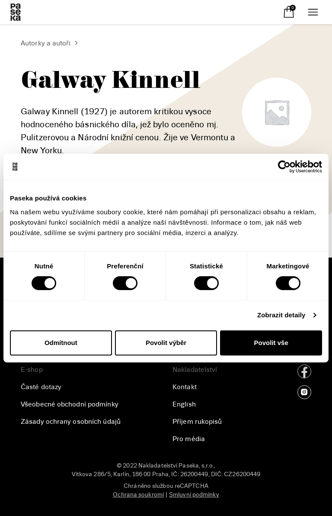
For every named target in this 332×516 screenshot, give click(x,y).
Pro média (188, 439)
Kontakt (184, 387)
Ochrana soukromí (138, 494)
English (184, 404)
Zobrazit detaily (281, 315)
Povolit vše (271, 342)
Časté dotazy (41, 387)
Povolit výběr (166, 342)
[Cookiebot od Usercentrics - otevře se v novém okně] (284, 166)
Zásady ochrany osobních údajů (71, 422)
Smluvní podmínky (194, 494)
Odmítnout (61, 342)
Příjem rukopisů (197, 422)
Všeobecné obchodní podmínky (69, 404)
